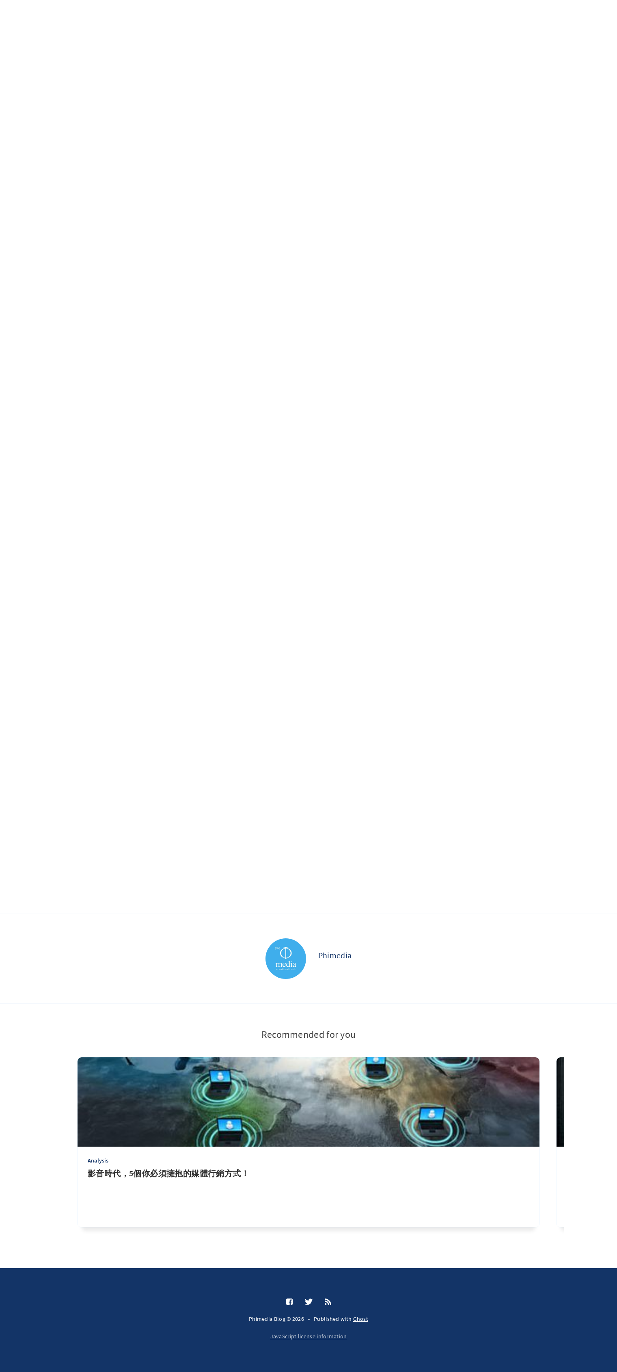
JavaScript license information (308, 1336)
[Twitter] (309, 1302)
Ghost (361, 1318)
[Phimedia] (285, 958)
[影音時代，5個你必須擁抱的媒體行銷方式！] (308, 1197)
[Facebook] (289, 1302)
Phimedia (335, 955)
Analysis (98, 1160)
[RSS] (328, 1302)
